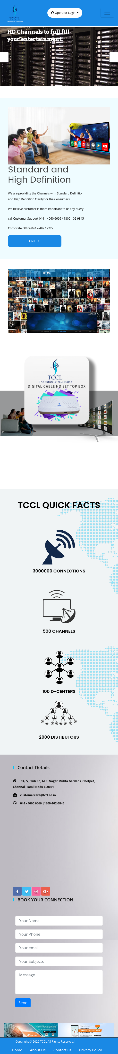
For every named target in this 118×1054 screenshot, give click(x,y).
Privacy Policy (90, 1049)
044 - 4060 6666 (31, 803)
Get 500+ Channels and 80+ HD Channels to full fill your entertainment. (43, 32)
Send (22, 1002)
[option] (59, 57)
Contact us (62, 1049)
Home (17, 1049)
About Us (37, 1049)
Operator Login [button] (63, 13)
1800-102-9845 (54, 803)
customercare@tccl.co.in (38, 795)
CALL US (34, 241)
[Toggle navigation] (107, 13)
